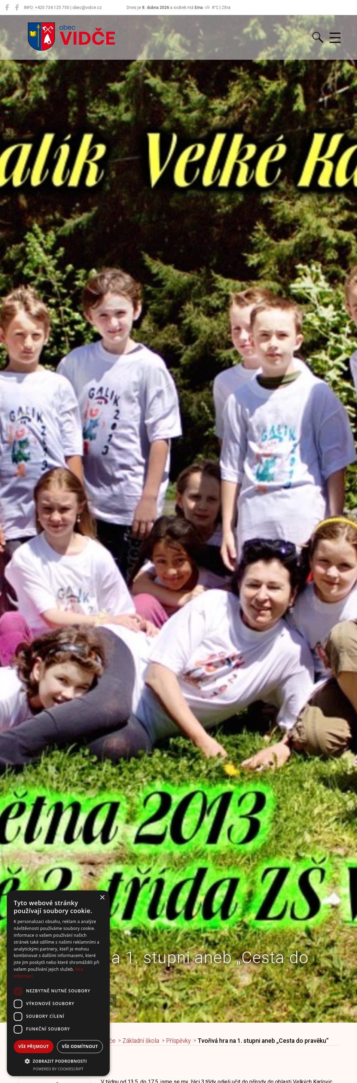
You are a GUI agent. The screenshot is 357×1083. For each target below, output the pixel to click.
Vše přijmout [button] (33, 1046)
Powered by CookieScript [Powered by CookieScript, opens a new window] (58, 1068)
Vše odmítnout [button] (80, 1046)
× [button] (102, 897)
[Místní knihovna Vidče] (17, 7)
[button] (58, 1061)
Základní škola (140, 1040)
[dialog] (58, 983)
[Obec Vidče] (7, 7)
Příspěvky (178, 1040)
